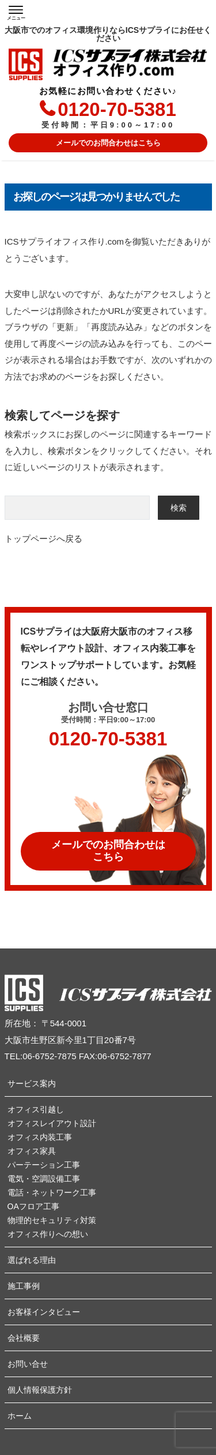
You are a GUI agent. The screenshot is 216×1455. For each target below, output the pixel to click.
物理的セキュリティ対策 (51, 1220)
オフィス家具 (31, 1151)
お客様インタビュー (43, 1312)
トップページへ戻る (43, 538)
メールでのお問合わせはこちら (108, 142)
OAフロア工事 (33, 1206)
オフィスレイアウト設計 (51, 1123)
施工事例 (23, 1286)
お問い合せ (27, 1364)
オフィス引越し (35, 1109)
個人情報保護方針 (39, 1390)
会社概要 (23, 1338)
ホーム (19, 1416)
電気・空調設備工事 (43, 1179)
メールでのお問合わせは (108, 851)
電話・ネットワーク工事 (51, 1192)
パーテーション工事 (43, 1165)
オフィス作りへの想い (47, 1234)
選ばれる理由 (31, 1260)
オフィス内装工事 (39, 1137)
